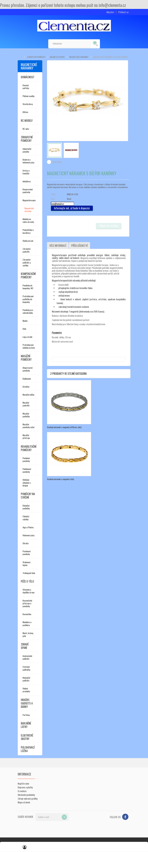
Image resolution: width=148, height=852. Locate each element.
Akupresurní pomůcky (27, 369)
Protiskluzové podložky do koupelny (28, 298)
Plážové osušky (28, 96)
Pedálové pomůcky (26, 459)
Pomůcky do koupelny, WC (28, 287)
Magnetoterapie (57, 57)
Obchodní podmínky (26, 794)
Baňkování (27, 378)
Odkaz (53, 194)
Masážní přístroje (26, 436)
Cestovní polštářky (26, 668)
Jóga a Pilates (28, 527)
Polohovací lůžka (28, 749)
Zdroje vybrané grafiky (28, 798)
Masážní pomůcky (26, 357)
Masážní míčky (28, 394)
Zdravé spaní (25, 646)
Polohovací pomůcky (27, 470)
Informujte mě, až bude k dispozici (72, 208)
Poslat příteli (57, 162)
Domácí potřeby (26, 87)
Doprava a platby (25, 787)
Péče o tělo (27, 581)
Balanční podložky (26, 507)
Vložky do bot (28, 240)
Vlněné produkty (26, 690)
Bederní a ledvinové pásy (28, 161)
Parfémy (26, 714)
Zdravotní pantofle (26, 250)
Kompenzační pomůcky (28, 275)
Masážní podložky (26, 415)
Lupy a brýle (27, 336)
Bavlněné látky (26, 725)
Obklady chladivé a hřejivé (27, 482)
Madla (25, 320)
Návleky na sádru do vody (28, 220)
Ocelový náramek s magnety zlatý (60, 479)
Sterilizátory (28, 104)
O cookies (22, 791)
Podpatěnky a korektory (28, 231)
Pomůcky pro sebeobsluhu (28, 311)
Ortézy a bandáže (26, 172)
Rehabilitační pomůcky (28, 448)
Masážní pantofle (26, 404)
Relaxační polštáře (26, 679)
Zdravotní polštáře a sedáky (27, 262)
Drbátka (26, 386)
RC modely (27, 120)
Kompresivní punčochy (28, 191)
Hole (24, 328)
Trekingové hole (29, 573)
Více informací (57, 245)
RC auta (26, 128)
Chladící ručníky (26, 518)
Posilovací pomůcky (27, 553)
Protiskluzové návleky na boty (29, 346)
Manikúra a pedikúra (27, 623)
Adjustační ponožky (27, 150)
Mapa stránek (24, 802)
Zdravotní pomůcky (36, 57)
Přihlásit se (123, 12)
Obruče (26, 543)
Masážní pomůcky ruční (28, 426)
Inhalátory (27, 181)
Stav (53, 198)
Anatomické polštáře (27, 657)
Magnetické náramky (78, 57)
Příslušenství (79, 245)
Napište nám (23, 783)
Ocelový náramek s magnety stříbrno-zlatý (64, 427)
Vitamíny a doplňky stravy (28, 591)
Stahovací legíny (26, 563)
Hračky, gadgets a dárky (27, 703)
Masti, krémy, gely (28, 634)
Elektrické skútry (27, 737)
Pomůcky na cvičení (28, 495)
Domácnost (27, 77)
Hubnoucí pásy (28, 535)
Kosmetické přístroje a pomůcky (27, 603)
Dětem (25, 112)
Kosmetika (27, 614)
